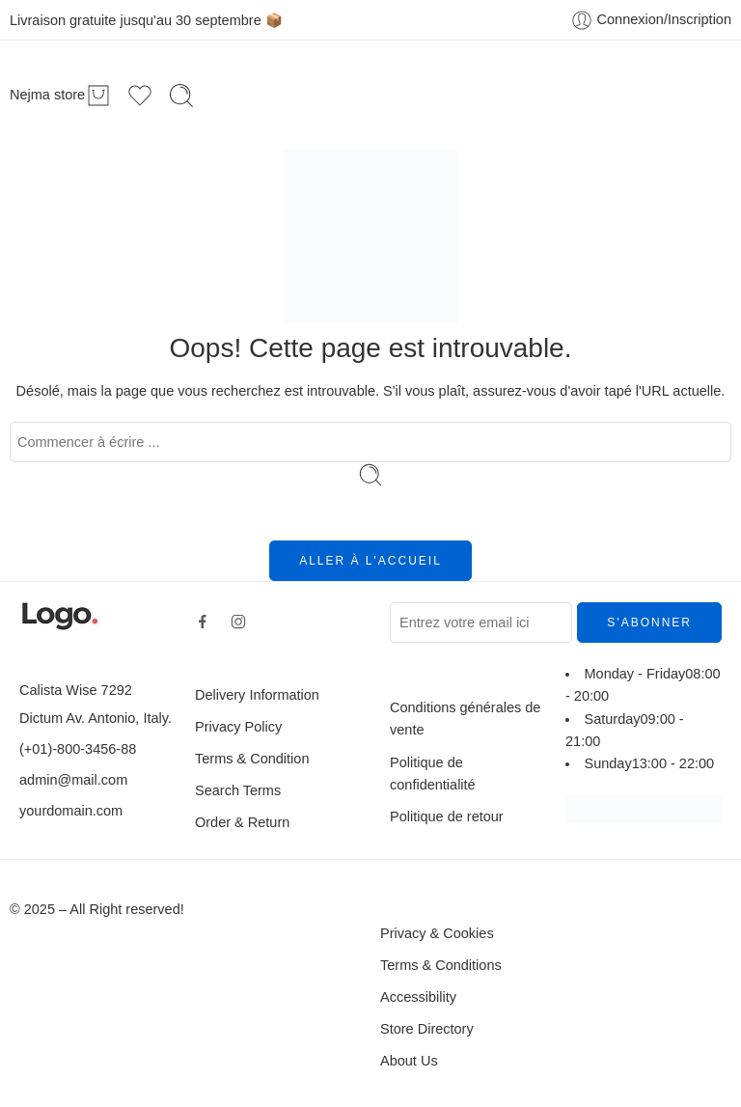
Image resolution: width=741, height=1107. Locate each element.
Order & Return (242, 822)
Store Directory (427, 1029)
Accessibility (418, 997)
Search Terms (238, 790)
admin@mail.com (73, 780)
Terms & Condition (252, 758)
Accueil (217, 94)
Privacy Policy (238, 726)
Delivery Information (257, 695)
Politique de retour (447, 816)
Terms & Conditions (441, 965)
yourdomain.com (71, 810)
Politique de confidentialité (433, 773)
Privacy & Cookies (437, 933)
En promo (383, 94)
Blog (457, 94)
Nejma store (47, 95)
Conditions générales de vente (465, 718)
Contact (524, 94)
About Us (409, 1060)
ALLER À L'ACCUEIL (370, 560)
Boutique (296, 94)
